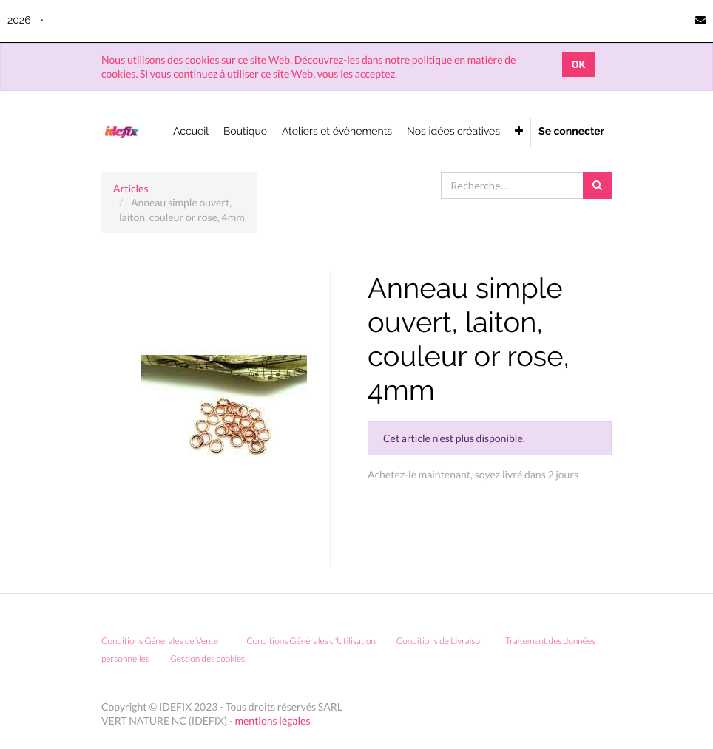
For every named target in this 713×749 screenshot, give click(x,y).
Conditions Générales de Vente (159, 640)
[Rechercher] (597, 185)
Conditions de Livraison (440, 640)
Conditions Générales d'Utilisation (311, 640)
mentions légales (273, 720)
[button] (518, 132)
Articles (131, 188)
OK (579, 64)
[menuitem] (191, 132)
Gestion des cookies (212, 658)
